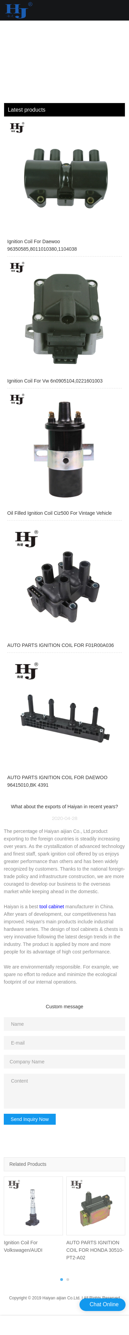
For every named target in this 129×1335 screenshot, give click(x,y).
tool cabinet (52, 906)
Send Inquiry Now (30, 1119)
